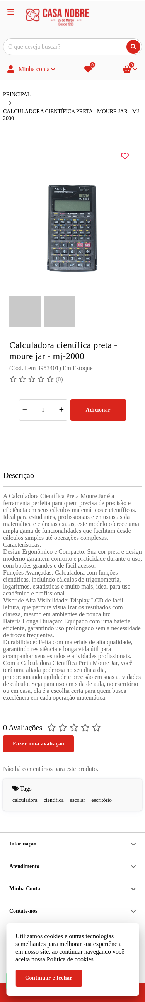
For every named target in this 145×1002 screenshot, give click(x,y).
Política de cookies (70, 959)
